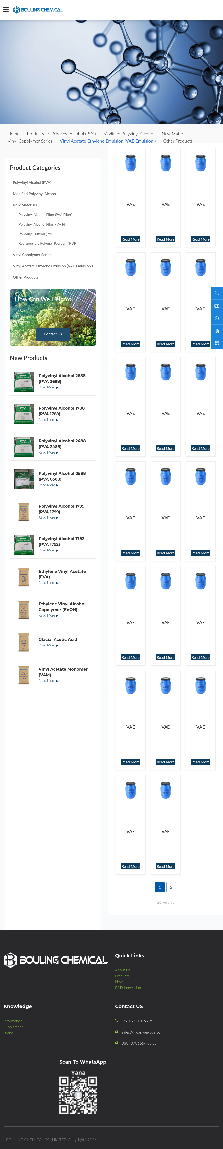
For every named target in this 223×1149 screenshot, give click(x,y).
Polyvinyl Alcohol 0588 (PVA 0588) (62, 476)
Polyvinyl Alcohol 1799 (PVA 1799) (62, 509)
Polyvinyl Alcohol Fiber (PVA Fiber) (45, 214)
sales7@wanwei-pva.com (142, 1032)
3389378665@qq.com (141, 1043)
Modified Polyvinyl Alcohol (35, 193)
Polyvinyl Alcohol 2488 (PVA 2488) (62, 444)
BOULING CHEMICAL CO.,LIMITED (36, 1139)
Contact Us (53, 334)
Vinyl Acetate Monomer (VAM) (63, 672)
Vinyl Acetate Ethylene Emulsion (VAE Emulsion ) (53, 266)
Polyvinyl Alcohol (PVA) (32, 182)
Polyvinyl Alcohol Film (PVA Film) (44, 224)
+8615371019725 (137, 1021)
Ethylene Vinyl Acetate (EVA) (62, 574)
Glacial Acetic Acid (58, 639)
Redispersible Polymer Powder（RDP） (49, 243)
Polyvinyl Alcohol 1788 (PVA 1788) (62, 411)
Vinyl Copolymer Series (32, 254)
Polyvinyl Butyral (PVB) (36, 234)
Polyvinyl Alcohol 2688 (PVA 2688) (62, 378)
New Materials (25, 205)
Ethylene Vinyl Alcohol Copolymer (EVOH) (62, 607)
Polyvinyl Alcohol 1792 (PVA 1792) (61, 541)
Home (13, 133)
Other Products (25, 277)
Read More (47, 387)
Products (35, 133)
